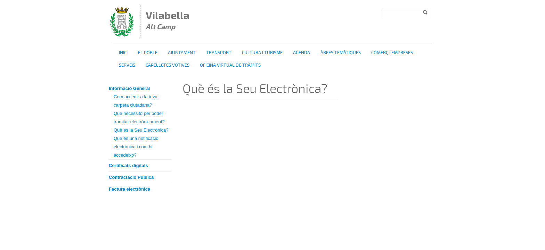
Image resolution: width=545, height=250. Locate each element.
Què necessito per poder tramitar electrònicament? (139, 117)
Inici (123, 53)
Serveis (127, 65)
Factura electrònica (129, 189)
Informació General (129, 88)
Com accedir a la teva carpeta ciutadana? (135, 101)
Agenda (301, 53)
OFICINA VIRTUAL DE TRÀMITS (230, 65)
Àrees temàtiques (340, 53)
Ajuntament (182, 53)
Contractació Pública (131, 177)
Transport (218, 53)
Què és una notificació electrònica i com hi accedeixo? (136, 147)
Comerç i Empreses (392, 53)
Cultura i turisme (262, 53)
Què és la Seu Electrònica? (141, 130)
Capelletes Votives (167, 65)
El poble (147, 53)
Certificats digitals (128, 165)
